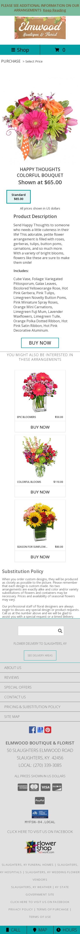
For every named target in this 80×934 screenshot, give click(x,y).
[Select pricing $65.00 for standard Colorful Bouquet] (18, 197)
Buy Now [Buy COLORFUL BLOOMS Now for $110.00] (40, 492)
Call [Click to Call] (13, 930)
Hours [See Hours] (66, 930)
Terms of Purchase (53, 909)
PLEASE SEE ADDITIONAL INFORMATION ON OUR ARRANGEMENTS (40, 8)
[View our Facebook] (32, 731)
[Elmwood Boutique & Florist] (40, 38)
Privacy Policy (21, 909)
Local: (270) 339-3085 (40, 765)
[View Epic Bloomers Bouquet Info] (40, 392)
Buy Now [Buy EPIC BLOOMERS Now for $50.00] (40, 427)
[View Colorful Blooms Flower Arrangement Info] (40, 457)
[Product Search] (41, 631)
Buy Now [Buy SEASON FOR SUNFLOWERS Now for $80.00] (40, 557)
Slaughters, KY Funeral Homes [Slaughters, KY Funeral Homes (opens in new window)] (28, 865)
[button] (40, 814)
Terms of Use (40, 917)
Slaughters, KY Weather (31, 887)
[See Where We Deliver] (40, 655)
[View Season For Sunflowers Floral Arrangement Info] (40, 522)
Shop (20, 49)
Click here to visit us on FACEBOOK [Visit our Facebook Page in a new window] (40, 831)
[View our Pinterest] (47, 731)
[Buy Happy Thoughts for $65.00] (40, 343)
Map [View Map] (40, 930)
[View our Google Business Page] (40, 731)
